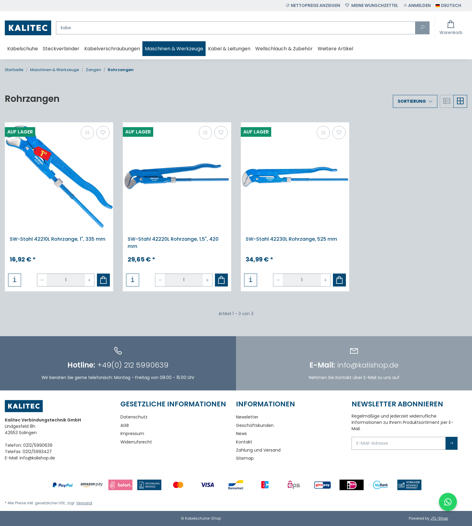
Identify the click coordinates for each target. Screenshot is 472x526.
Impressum (132, 434)
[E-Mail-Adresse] (399, 443)
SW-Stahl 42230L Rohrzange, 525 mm (291, 239)
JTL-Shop (439, 518)
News (241, 434)
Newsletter (247, 417)
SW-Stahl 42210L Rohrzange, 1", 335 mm (57, 239)
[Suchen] (235, 27)
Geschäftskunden (255, 425)
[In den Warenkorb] (103, 280)
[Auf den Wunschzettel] (103, 132)
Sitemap (245, 458)
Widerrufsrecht (136, 442)
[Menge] (66, 280)
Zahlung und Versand (258, 450)
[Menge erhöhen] (89, 280)
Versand (84, 503)
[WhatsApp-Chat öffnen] (448, 502)
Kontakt (244, 442)
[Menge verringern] (42, 280)
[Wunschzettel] (372, 5)
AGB (124, 425)
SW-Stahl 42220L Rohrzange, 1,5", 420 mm (173, 243)
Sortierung (412, 101)
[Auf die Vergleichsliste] (87, 132)
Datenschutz (134, 417)
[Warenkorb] (451, 27)
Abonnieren (452, 443)
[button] (417, 5)
